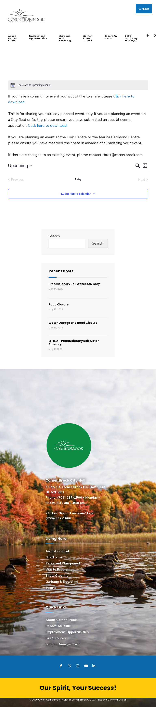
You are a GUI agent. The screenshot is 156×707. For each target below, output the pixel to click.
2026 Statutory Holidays (131, 37)
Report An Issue (110, 36)
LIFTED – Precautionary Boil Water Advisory (74, 341)
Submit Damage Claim (63, 643)
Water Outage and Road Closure (73, 322)
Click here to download (47, 124)
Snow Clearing (57, 575)
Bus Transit (55, 556)
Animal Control (57, 550)
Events (51, 587)
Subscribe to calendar (76, 193)
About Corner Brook (12, 37)
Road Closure (59, 304)
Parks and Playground (63, 562)
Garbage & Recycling (62, 581)
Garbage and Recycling (65, 37)
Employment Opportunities (38, 36)
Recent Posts (61, 270)
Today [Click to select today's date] (78, 178)
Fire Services (56, 637)
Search (54, 235)
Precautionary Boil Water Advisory (74, 283)
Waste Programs (59, 568)
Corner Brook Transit (87, 37)
